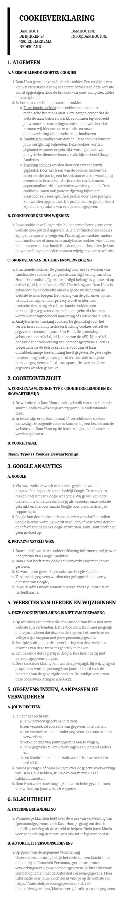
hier (83, 653)
